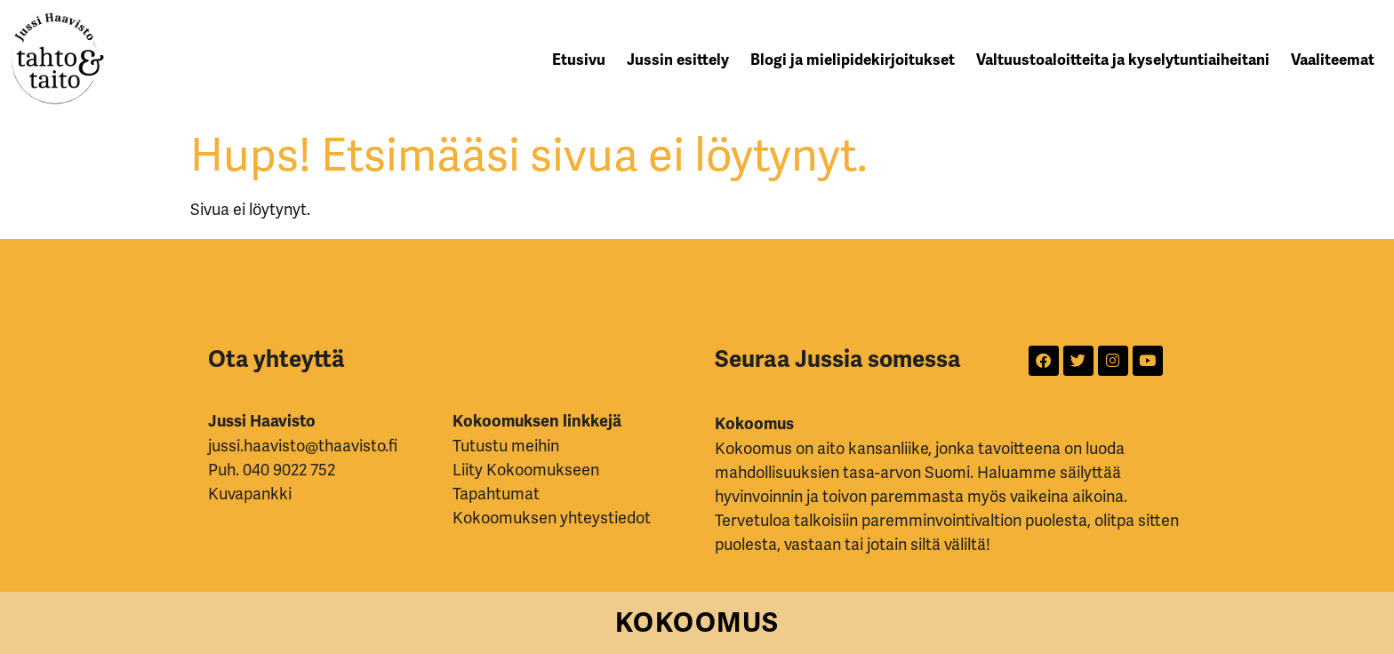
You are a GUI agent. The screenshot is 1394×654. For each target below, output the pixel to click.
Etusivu (578, 60)
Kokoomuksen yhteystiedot (552, 517)
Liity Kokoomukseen (526, 469)
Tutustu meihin (506, 445)
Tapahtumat (496, 493)
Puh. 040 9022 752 (271, 469)
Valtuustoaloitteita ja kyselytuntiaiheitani (1123, 60)
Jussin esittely (678, 60)
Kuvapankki (250, 493)
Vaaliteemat (1332, 60)
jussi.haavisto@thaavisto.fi (302, 445)
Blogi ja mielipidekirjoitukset (852, 60)
